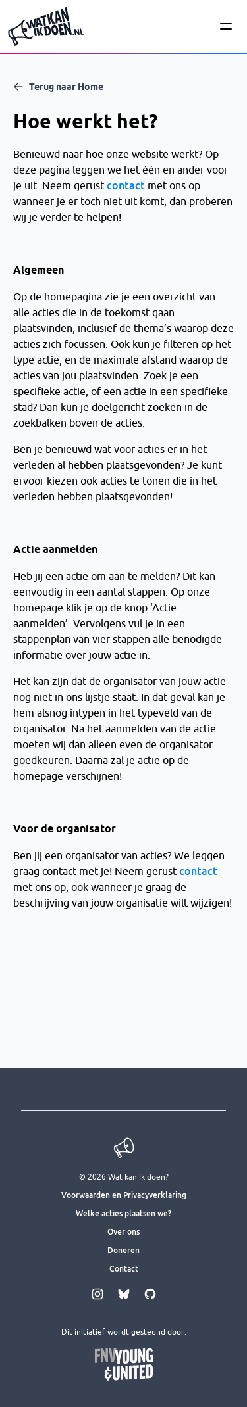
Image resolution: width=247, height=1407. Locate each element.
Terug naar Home (58, 87)
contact (126, 185)
